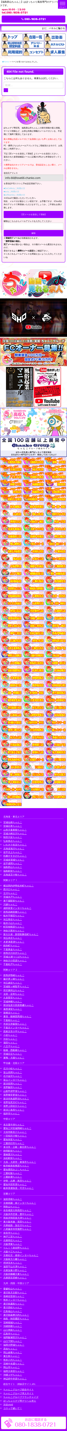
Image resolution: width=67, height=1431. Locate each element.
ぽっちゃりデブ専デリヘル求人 (19, 1400)
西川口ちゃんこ (11, 889)
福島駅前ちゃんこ (12, 870)
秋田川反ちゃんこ (12, 837)
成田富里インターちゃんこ (17, 908)
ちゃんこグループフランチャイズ (20, 1397)
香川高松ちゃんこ (12, 1307)
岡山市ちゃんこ (11, 1367)
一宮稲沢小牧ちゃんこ (15, 1135)
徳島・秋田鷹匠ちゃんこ (16, 1318)
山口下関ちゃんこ (12, 1341)
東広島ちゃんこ (11, 1356)
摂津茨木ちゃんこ (12, 1262)
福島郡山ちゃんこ (12, 867)
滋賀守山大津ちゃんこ (15, 1266)
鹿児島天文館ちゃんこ (15, 1292)
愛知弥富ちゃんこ (12, 1139)
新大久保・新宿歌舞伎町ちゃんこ (20, 934)
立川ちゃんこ (10, 893)
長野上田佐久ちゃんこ (15, 1106)
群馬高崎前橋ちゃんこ (15, 911)
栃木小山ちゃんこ (12, 923)
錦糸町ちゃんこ (11, 945)
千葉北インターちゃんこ (16, 1027)
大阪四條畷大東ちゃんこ (16, 1274)
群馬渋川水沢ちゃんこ (15, 953)
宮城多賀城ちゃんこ (13, 859)
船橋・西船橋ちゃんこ (15, 1050)
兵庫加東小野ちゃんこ (15, 1270)
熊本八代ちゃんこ (12, 1359)
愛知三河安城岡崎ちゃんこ (17, 1128)
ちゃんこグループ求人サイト (18, 1393)
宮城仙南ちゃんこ (12, 822)
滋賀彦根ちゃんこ (12, 1199)
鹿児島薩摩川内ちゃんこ (16, 1314)
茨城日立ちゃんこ (12, 1053)
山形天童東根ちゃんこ (15, 829)
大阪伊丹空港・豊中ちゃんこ (18, 1214)
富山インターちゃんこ (15, 1079)
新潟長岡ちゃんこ (12, 1083)
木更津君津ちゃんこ (13, 941)
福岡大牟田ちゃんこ (13, 1371)
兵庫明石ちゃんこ (12, 1240)
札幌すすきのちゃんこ (15, 855)
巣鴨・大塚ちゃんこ (13, 1057)
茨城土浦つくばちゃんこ (16, 956)
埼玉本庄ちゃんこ (12, 938)
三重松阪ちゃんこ (12, 1173)
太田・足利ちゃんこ (13, 994)
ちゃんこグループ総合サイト (18, 1389)
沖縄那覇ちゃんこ (12, 1326)
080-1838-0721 (33, 19)
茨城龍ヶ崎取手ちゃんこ (16, 986)
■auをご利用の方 (11, 191)
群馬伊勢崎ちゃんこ (13, 975)
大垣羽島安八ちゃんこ (15, 1132)
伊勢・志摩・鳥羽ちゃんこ (17, 1180)
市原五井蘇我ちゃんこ (15, 1023)
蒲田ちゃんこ (10, 1042)
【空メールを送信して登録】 (34, 214)
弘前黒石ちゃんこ (12, 841)
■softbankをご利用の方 (14, 194)
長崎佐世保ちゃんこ (13, 1296)
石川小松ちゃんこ (12, 1068)
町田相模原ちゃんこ (13, 926)
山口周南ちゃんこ (12, 1330)
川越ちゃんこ (10, 904)
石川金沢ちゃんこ (12, 1076)
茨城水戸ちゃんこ (12, 896)
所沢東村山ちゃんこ (13, 990)
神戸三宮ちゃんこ (12, 1236)
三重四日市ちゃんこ (13, 1143)
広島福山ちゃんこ (12, 1311)
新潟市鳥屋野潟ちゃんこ (16, 1098)
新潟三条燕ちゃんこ (13, 1109)
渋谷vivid (8, 1404)
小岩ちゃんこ (10, 1035)
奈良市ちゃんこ (11, 1232)
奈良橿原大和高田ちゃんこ (17, 1210)
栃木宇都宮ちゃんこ (13, 915)
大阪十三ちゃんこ (12, 1251)
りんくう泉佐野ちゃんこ (16, 1247)
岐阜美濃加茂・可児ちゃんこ (18, 1188)
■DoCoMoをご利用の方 (14, 188)
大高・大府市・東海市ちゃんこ (19, 1162)
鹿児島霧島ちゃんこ (13, 1303)
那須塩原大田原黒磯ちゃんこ (18, 1005)
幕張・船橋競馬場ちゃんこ (17, 1016)
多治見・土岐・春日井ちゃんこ (19, 1146)
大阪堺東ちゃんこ (12, 1244)
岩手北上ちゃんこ (12, 852)
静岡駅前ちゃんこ (12, 1150)
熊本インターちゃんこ (15, 1299)
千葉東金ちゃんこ (12, 949)
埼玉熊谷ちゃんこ (12, 919)
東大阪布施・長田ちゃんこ (17, 1221)
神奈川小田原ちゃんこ (15, 960)
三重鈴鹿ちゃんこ (12, 1176)
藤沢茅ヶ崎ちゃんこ (13, 978)
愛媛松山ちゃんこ (12, 1288)
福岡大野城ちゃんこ (13, 1344)
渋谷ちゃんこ (10, 1038)
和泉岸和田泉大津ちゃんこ (17, 1217)
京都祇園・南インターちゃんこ (19, 1202)
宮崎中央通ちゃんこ (13, 1363)
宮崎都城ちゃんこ (12, 1322)
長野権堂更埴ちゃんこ (15, 1094)
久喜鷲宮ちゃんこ (12, 997)
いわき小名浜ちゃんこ (15, 844)
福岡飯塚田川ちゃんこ (15, 1337)
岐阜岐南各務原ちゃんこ (16, 1165)
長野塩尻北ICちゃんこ (15, 1102)
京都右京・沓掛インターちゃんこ (20, 1255)
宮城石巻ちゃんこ (12, 826)
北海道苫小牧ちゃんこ (15, 874)
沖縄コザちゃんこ (12, 1374)
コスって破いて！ (12, 1408)
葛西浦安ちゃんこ (12, 1009)
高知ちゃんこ (10, 1348)
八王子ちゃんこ (11, 1046)
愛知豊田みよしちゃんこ (16, 1169)
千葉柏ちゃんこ (11, 1020)
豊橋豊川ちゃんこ (12, 1154)
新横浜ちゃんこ (11, 1012)
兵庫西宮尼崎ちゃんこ (15, 1277)
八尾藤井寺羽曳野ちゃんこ (17, 1229)
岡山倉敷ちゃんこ (12, 1352)
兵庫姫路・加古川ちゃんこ (17, 1225)
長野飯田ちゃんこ (12, 1087)
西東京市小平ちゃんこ (15, 1031)
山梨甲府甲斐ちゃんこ (15, 1091)
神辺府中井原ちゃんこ (15, 1378)
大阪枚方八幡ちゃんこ (15, 1259)
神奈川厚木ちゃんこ (13, 930)
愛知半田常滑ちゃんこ (15, 1184)
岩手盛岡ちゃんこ (12, 863)
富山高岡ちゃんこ (12, 1072)
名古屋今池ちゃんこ (13, 1124)
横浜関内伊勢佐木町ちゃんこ (18, 885)
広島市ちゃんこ (11, 1333)
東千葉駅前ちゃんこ (13, 900)
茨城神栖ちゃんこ (12, 1001)
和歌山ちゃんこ (11, 1206)
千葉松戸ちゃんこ (12, 964)
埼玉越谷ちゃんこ (12, 982)
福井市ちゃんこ (11, 1113)
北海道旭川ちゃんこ (13, 848)
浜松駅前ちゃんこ (12, 1158)
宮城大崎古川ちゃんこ (15, 833)
